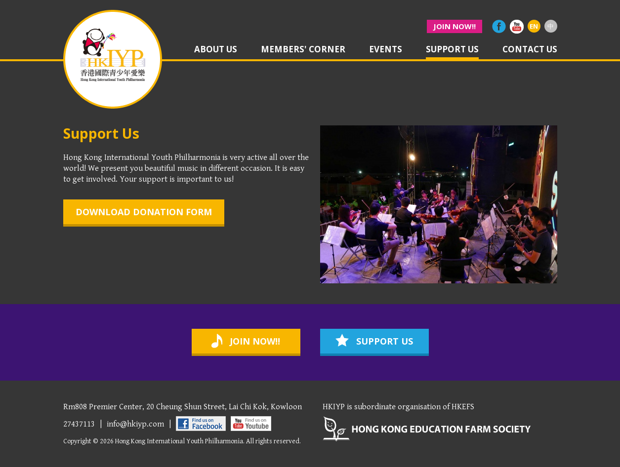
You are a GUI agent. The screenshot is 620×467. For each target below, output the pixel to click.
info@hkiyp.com (135, 424)
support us (452, 50)
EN (534, 26)
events (385, 50)
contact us (529, 50)
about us (215, 50)
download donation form (144, 212)
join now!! (454, 26)
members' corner (303, 50)
